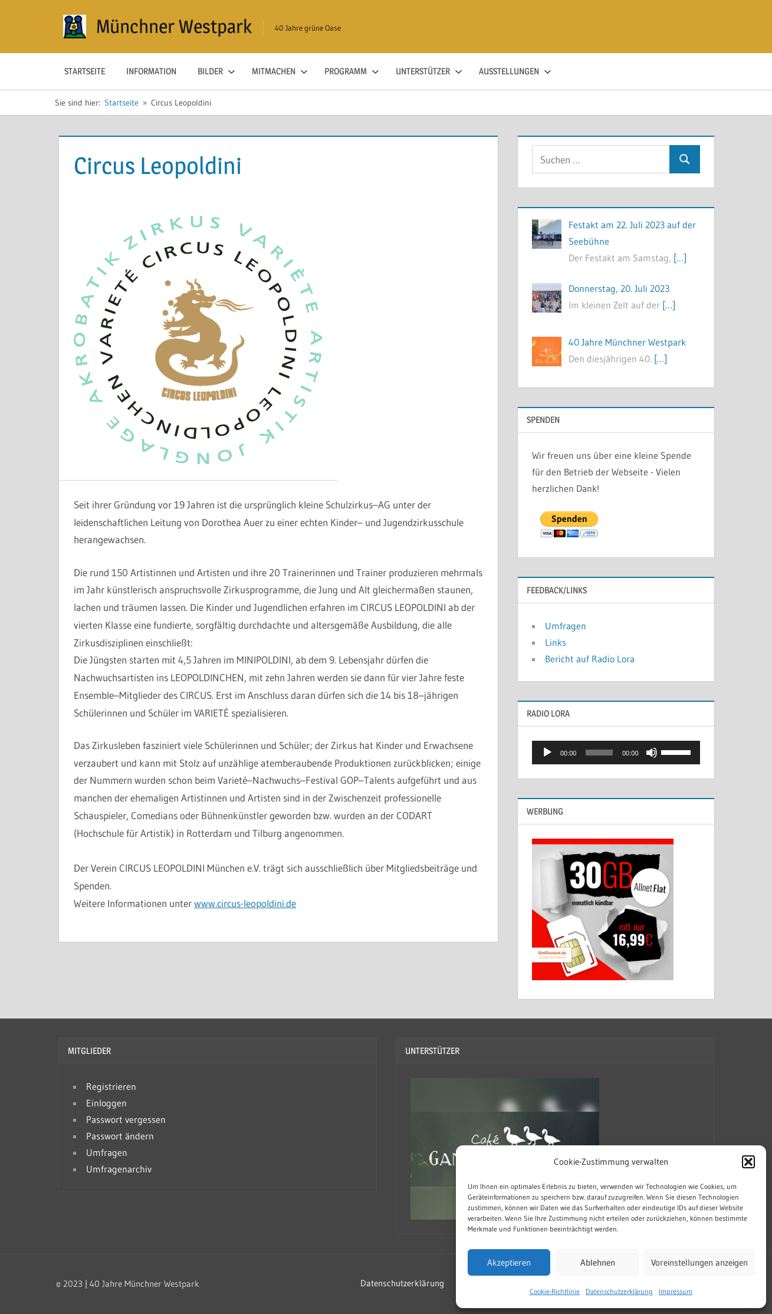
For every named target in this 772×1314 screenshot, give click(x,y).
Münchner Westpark (174, 26)
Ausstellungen (515, 71)
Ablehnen (597, 1262)
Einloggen (106, 1103)
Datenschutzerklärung (619, 1291)
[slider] (599, 752)
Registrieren (111, 1086)
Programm (351, 71)
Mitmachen (280, 71)
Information (151, 71)
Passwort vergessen (126, 1119)
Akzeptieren (509, 1262)
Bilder (216, 71)
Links (555, 642)
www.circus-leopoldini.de (245, 903)
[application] (616, 752)
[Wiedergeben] (547, 752)
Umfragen (565, 626)
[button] (748, 1162)
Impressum (675, 1291)
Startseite (84, 71)
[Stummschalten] (652, 752)
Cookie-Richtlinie (555, 1291)
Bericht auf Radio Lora (590, 659)
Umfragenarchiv (119, 1169)
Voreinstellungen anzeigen (699, 1262)
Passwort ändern (120, 1136)
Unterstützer (429, 71)
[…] (680, 258)
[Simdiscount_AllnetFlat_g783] (603, 977)
